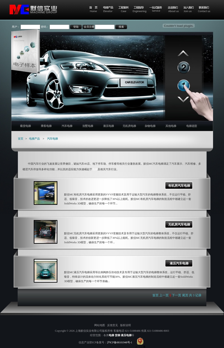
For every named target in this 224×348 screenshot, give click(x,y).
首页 (20, 138)
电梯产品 (34, 138)
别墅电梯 (87, 126)
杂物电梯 (150, 126)
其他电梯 (170, 126)
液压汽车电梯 (179, 263)
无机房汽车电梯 (179, 224)
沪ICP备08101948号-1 (119, 342)
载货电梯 (25, 126)
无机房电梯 (129, 126)
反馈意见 (112, 325)
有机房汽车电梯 (179, 185)
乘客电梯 (46, 126)
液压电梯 (108, 126)
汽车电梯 (67, 126)
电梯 (95, 169)
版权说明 (125, 325)
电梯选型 (191, 126)
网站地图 (99, 325)
